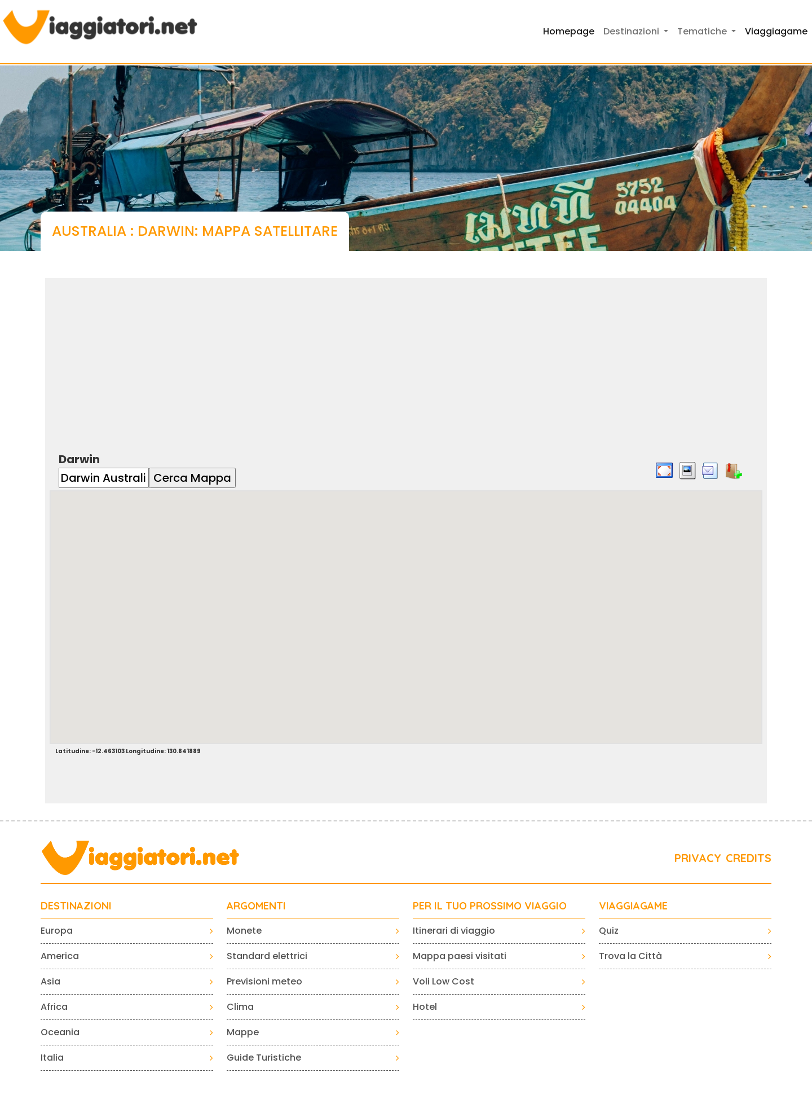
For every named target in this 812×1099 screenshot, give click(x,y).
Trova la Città (630, 955)
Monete (244, 930)
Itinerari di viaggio (454, 930)
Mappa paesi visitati (459, 955)
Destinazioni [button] (632, 31)
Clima (240, 1006)
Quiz (609, 930)
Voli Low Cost (443, 981)
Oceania (60, 1032)
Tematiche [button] (703, 31)
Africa (54, 1006)
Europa (57, 930)
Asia (50, 981)
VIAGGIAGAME (633, 906)
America (60, 955)
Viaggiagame (776, 31)
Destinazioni (76, 906)
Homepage (568, 31)
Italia (52, 1057)
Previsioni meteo (264, 981)
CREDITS (748, 858)
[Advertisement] (406, 357)
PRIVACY (697, 858)
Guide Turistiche (264, 1057)
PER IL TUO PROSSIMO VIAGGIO (490, 906)
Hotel (425, 1006)
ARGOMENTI (256, 906)
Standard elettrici (267, 955)
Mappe (243, 1032)
